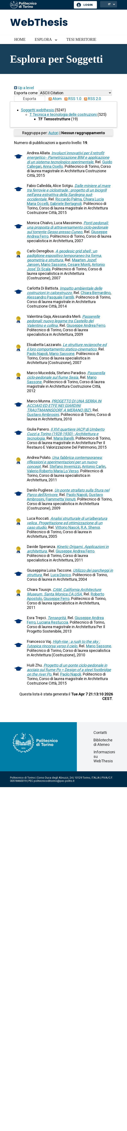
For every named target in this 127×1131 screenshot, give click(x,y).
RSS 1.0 (72, 98)
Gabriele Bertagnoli (66, 203)
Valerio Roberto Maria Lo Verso (53, 471)
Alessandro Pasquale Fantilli (50, 297)
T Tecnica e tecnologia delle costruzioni (63, 114)
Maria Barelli (64, 438)
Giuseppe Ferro (56, 598)
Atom (54, 98)
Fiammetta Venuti (61, 499)
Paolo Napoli (37, 353)
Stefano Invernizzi (65, 466)
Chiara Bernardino (96, 292)
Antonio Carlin (93, 466)
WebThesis (39, 22)
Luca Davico (61, 575)
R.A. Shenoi (90, 527)
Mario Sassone (53, 264)
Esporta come (26, 93)
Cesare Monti (79, 264)
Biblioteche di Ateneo (102, 742)
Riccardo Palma (68, 199)
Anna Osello (53, 166)
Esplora (43, 39)
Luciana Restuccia (52, 622)
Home (20, 39)
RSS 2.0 (91, 98)
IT (109, 4)
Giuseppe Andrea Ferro (86, 325)
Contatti (100, 732)
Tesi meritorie (81, 39)
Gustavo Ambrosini (43, 414)
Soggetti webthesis (38, 110)
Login (88, 5)
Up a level (24, 87)
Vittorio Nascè (67, 527)
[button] (29, 99)
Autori (53, 133)
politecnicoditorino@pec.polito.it (54, 780)
